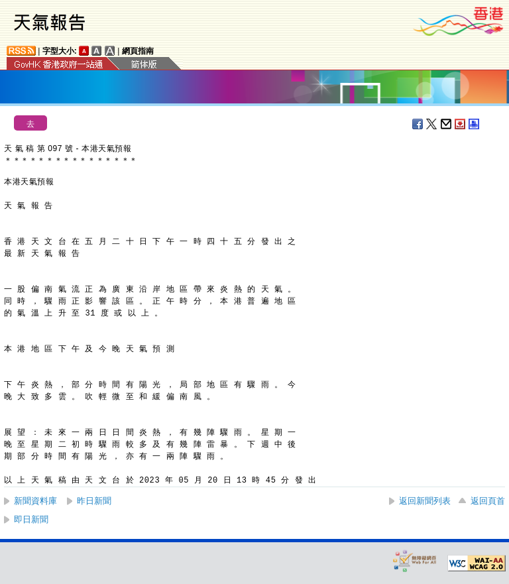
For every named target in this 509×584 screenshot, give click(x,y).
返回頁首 (488, 501)
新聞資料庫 (35, 501)
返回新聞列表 (425, 501)
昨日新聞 (94, 501)
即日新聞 (31, 519)
